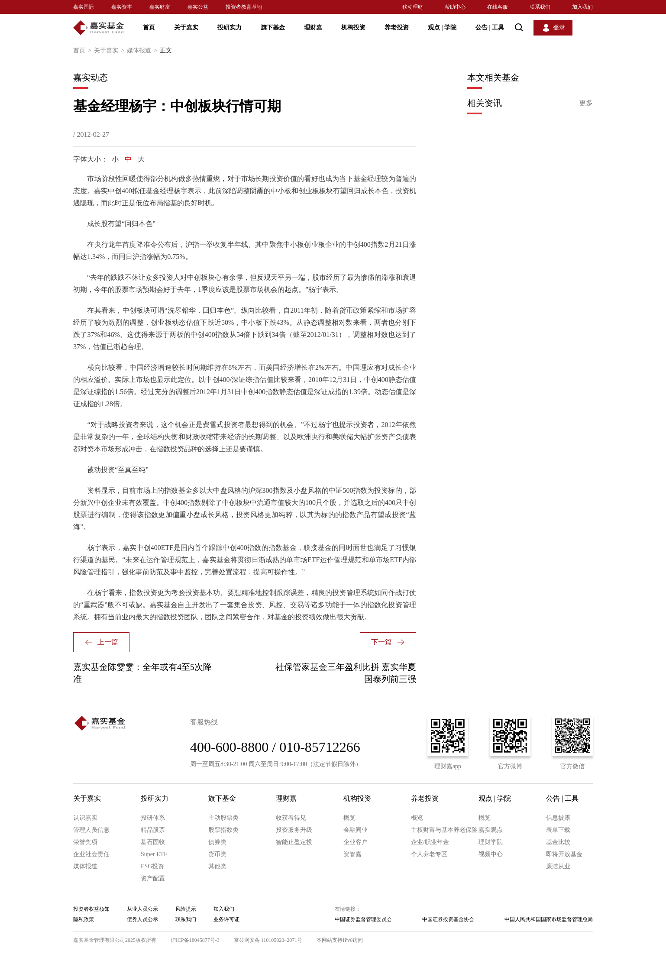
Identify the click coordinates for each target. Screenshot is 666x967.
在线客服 (497, 7)
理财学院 (490, 842)
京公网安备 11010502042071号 (268, 940)
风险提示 (185, 909)
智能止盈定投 (294, 842)
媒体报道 (143, 50)
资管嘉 (352, 854)
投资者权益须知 (91, 909)
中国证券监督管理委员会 (363, 919)
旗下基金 (273, 27)
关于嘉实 (186, 27)
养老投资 (397, 27)
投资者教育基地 (244, 7)
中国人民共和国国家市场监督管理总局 (548, 919)
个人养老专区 (429, 854)
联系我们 (540, 7)
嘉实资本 (121, 7)
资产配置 (153, 878)
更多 (586, 103)
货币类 (217, 854)
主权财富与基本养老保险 (444, 830)
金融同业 (355, 830)
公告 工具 (489, 27)
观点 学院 (442, 27)
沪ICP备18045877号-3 (195, 940)
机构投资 (353, 27)
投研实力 (229, 27)
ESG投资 (152, 866)
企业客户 (355, 842)
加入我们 (582, 7)
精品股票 (153, 830)
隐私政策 (83, 919)
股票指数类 (223, 830)
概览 (349, 818)
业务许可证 (226, 919)
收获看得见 (291, 818)
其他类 (217, 866)
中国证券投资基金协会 (448, 919)
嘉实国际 (83, 7)
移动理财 (412, 7)
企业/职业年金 (430, 842)
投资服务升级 (294, 830)
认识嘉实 (85, 818)
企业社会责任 (91, 854)
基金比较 (558, 842)
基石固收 (153, 842)
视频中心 (490, 854)
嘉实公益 (198, 7)
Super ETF (154, 854)
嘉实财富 (159, 7)
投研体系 (153, 818)
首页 (149, 27)
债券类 (217, 842)
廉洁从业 (558, 866)
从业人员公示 (142, 909)
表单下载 (558, 830)
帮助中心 (455, 7)
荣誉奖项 (85, 842)
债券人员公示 (142, 919)
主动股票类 (223, 818)
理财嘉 (313, 27)
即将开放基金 (564, 854)
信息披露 (558, 818)
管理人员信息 (91, 830)
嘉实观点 (490, 830)
